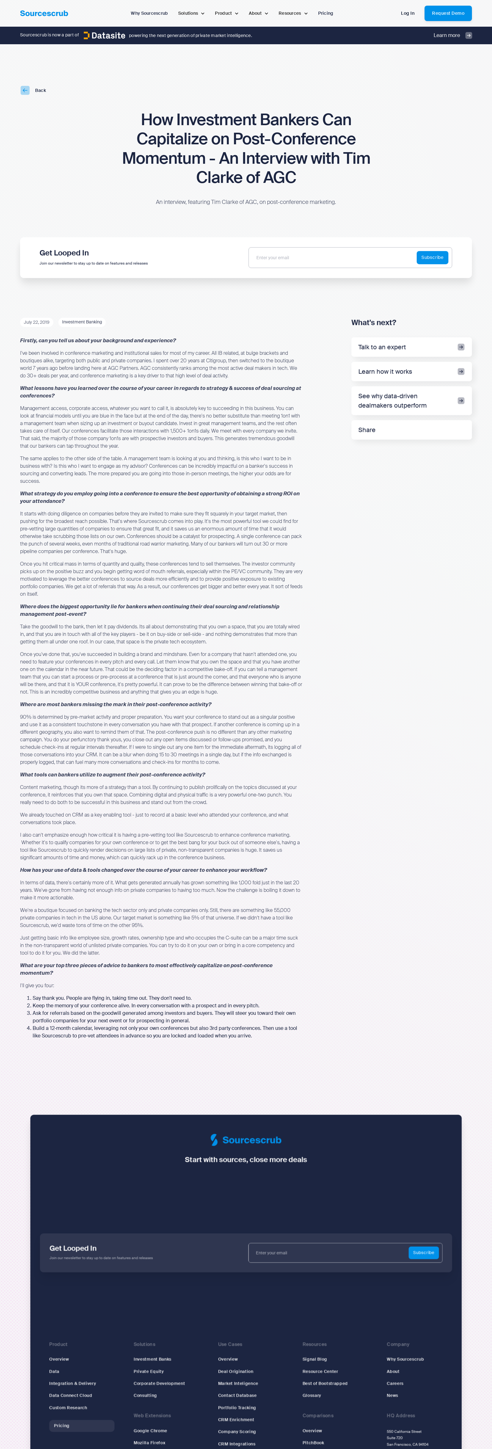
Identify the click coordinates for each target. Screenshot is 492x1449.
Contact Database (238, 1395)
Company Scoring (237, 1430)
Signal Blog (314, 1359)
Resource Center (319, 1371)
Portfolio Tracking (237, 1407)
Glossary (311, 1395)
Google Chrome (152, 1429)
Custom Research (71, 1407)
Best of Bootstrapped (324, 1383)
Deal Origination (236, 1371)
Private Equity (150, 1371)
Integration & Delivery (76, 1383)
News (389, 1395)
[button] (191, 13)
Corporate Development (161, 1383)
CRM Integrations (237, 1442)
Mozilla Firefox (151, 1441)
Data (58, 1371)
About (390, 1371)
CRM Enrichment (236, 1419)
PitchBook (312, 1441)
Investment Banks (154, 1359)
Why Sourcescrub (402, 1359)
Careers (392, 1383)
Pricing (65, 1424)
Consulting (147, 1395)
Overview (62, 1359)
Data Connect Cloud (74, 1395)
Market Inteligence (238, 1383)
